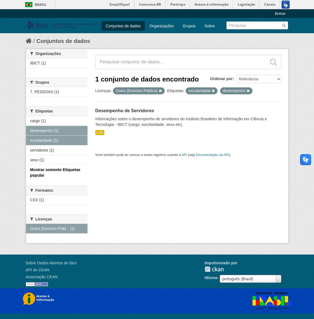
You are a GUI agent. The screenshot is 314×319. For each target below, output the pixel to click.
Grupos (189, 26)
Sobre (209, 26)
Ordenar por (221, 78)
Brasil (40, 4)
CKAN (214, 269)
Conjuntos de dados (123, 26)
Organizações (162, 26)
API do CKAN (37, 270)
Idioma (211, 277)
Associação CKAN (42, 277)
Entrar (280, 13)
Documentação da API (212, 155)
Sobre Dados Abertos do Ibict (51, 263)
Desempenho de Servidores (124, 110)
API (184, 155)
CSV (99, 133)
